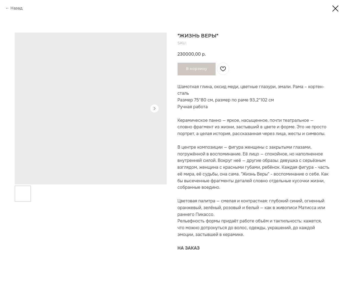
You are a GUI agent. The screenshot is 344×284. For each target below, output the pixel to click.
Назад (16, 8)
